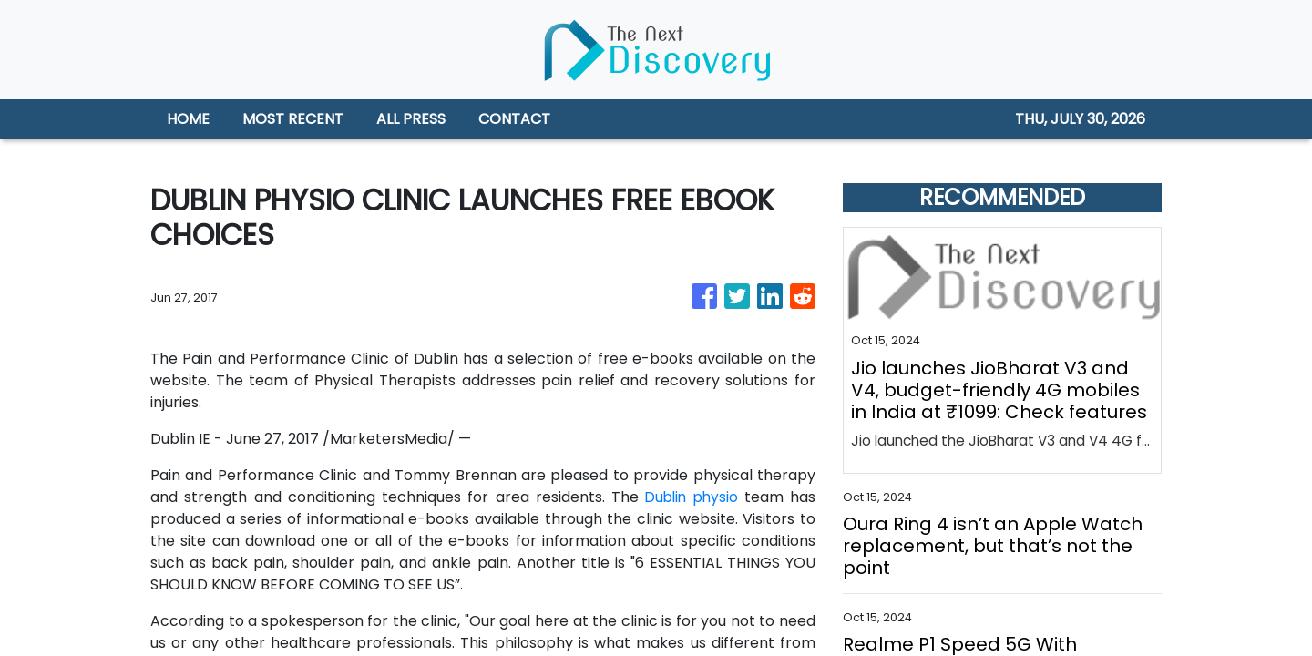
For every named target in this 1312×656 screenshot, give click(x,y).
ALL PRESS (411, 118)
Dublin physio (690, 497)
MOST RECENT (292, 118)
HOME (188, 118)
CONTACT (514, 118)
